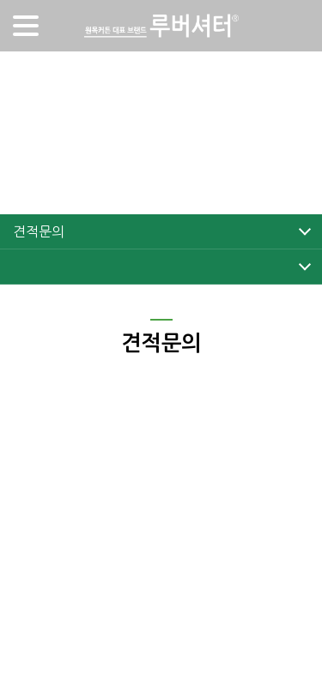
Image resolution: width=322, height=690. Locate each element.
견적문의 (38, 231)
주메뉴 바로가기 (0, 0)
